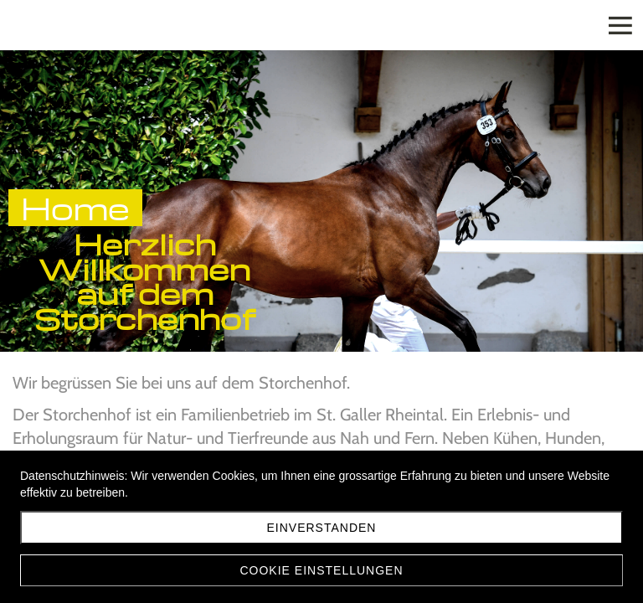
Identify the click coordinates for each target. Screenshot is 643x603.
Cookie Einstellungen (321, 570)
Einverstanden (322, 527)
